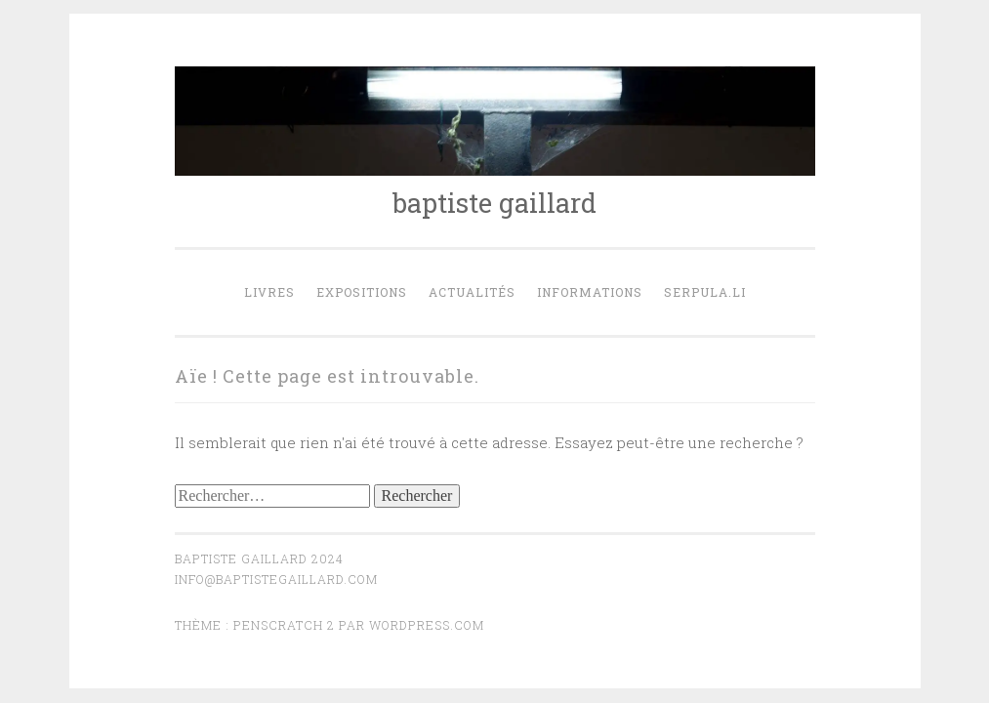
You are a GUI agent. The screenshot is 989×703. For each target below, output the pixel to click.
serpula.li (705, 292)
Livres (269, 292)
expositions (361, 292)
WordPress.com (426, 625)
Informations (589, 292)
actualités (472, 292)
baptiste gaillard (494, 203)
